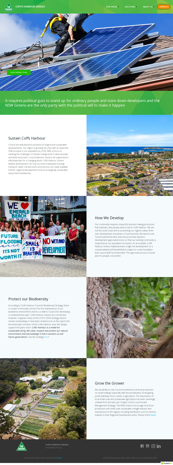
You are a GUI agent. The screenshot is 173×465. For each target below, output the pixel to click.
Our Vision (113, 6)
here (53, 338)
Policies (59, 459)
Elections (131, 6)
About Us (149, 6)
